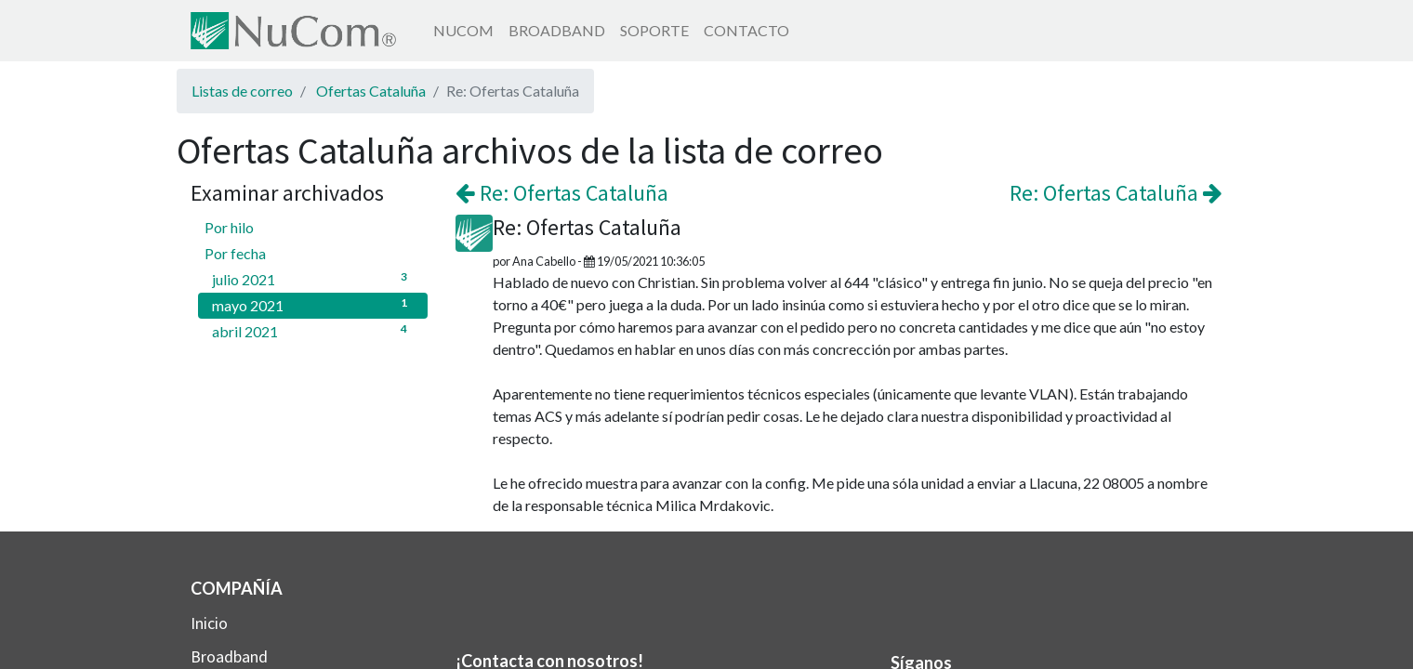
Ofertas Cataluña (371, 90)
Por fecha (235, 253)
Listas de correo (242, 90)
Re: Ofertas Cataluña (562, 192)
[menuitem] (463, 30)
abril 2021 (313, 330)
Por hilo (229, 227)
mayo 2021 (313, 304)
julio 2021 (313, 278)
